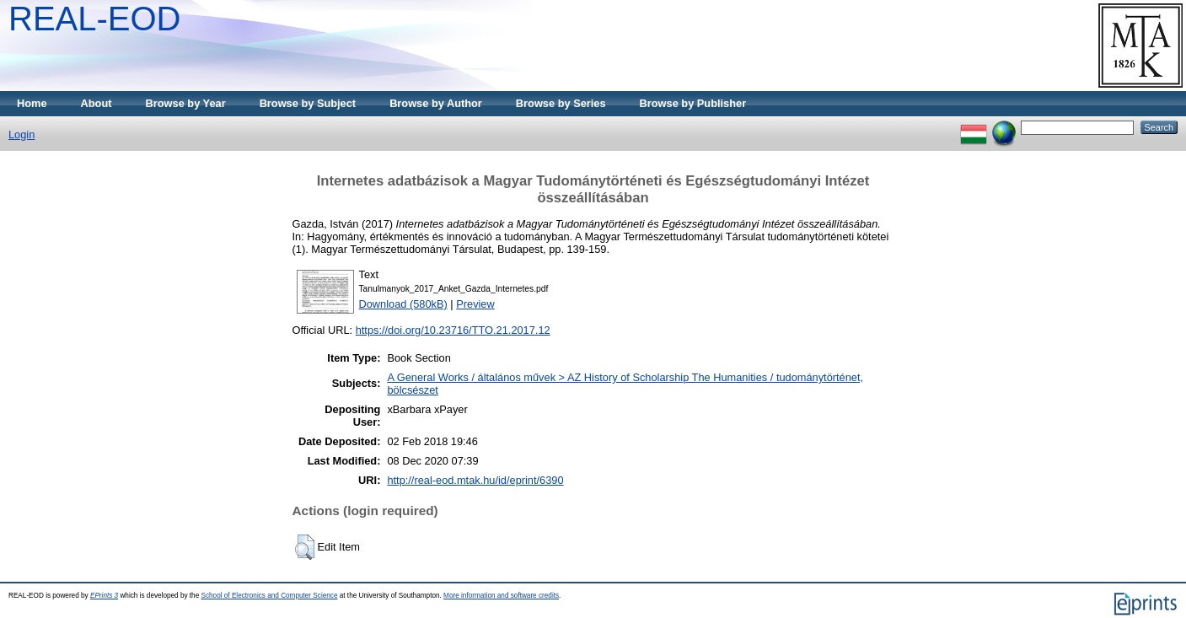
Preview (475, 304)
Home (32, 103)
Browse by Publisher (693, 103)
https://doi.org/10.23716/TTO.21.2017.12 (453, 330)
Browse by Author (435, 103)
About (96, 103)
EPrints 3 (104, 595)
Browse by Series (561, 103)
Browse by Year (186, 103)
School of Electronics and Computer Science (269, 595)
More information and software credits (501, 595)
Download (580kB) (403, 304)
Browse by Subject (308, 103)
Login (21, 134)
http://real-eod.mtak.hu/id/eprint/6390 (475, 480)
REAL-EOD (94, 18)
